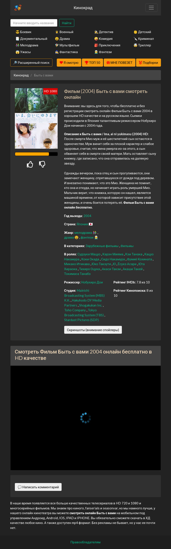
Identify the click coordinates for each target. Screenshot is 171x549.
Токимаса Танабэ (77, 274)
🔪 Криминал (143, 38)
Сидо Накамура (113, 259)
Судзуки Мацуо (89, 254)
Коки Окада (90, 259)
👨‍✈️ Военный (64, 32)
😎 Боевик (23, 32)
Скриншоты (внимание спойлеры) (93, 330)
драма (69, 237)
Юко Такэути (102, 264)
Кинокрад (83, 7)
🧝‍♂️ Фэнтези (103, 52)
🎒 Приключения (107, 45)
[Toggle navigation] (151, 7)
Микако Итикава (77, 264)
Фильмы (127, 246)
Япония (83, 224)
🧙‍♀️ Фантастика (66, 52)
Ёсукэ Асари (127, 264)
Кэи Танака (134, 254)
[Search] (33, 23)
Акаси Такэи (111, 269)
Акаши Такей (133, 269)
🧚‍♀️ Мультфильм (67, 45)
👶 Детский (142, 32)
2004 (87, 216)
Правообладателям (86, 542)
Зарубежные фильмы (102, 246)
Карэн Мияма (113, 254)
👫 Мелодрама (27, 45)
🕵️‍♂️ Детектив (103, 32)
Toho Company (75, 310)
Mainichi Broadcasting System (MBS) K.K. (84, 295)
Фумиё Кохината (140, 259)
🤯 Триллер (142, 45)
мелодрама (83, 232)
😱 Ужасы (23, 52)
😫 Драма (62, 38)
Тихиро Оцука (89, 269)
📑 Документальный (29, 38)
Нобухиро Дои (92, 282)
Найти (66, 23)
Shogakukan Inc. (91, 305)
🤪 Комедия (103, 38)
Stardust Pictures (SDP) (81, 320)
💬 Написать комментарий (38, 487)
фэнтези (87, 237)
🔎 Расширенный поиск (31, 62)
